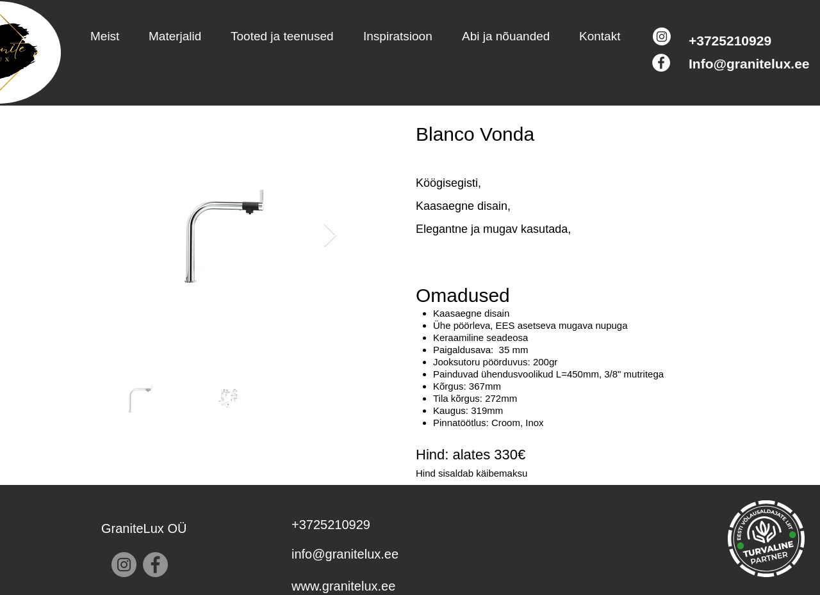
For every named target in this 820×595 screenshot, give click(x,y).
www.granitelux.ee (343, 586)
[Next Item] (330, 235)
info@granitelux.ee (344, 554)
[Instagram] (662, 36)
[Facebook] (661, 63)
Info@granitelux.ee (749, 63)
